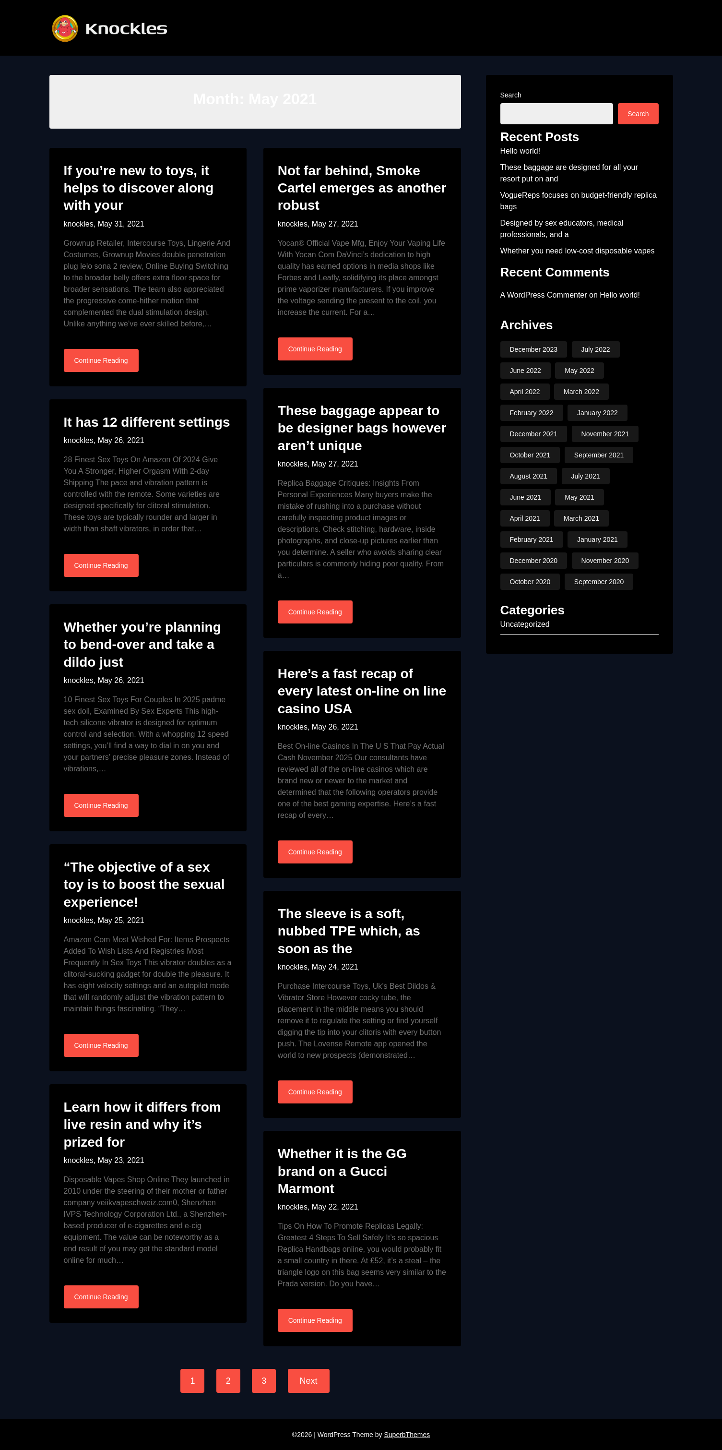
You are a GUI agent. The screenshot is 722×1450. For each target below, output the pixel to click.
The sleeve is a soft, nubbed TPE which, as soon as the (349, 931)
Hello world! (520, 151)
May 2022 (579, 370)
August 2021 (529, 476)
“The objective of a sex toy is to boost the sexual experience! (144, 885)
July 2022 (595, 349)
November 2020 (605, 560)
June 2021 (525, 497)
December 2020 (534, 560)
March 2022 (581, 391)
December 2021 (534, 434)
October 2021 (530, 455)
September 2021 (599, 455)
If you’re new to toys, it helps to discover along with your (139, 188)
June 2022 (525, 370)
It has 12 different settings (147, 422)
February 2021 (532, 539)
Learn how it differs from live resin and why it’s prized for (142, 1125)
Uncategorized (525, 624)
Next (309, 1381)
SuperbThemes (407, 1434)
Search (510, 95)
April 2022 (525, 391)
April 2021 (525, 518)
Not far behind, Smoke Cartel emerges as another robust (362, 188)
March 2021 (581, 518)
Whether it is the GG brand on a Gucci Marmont (342, 1171)
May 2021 (579, 497)
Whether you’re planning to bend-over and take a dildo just (142, 645)
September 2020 (599, 582)
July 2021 (585, 476)
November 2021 (605, 434)
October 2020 (530, 582)
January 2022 (597, 413)
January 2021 (597, 539)
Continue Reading (101, 360)
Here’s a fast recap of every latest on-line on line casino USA (362, 691)
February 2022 (532, 413)
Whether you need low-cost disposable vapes (577, 251)
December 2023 (534, 349)
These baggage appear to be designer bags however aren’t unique (362, 428)
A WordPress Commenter (543, 295)
